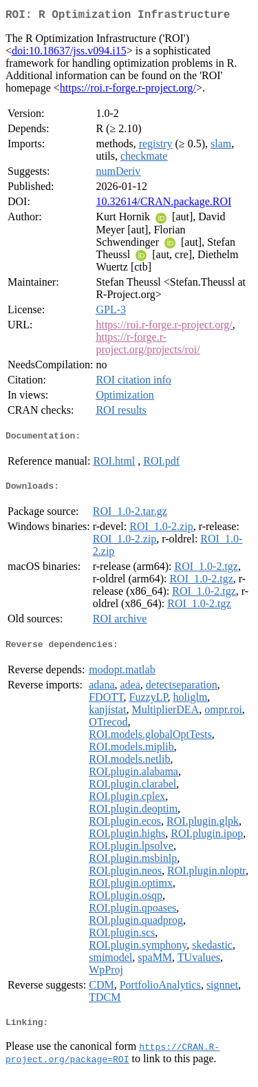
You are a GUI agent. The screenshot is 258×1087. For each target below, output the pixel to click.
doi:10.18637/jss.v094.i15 (69, 53)
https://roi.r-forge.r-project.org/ (128, 90)
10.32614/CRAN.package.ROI (163, 204)
